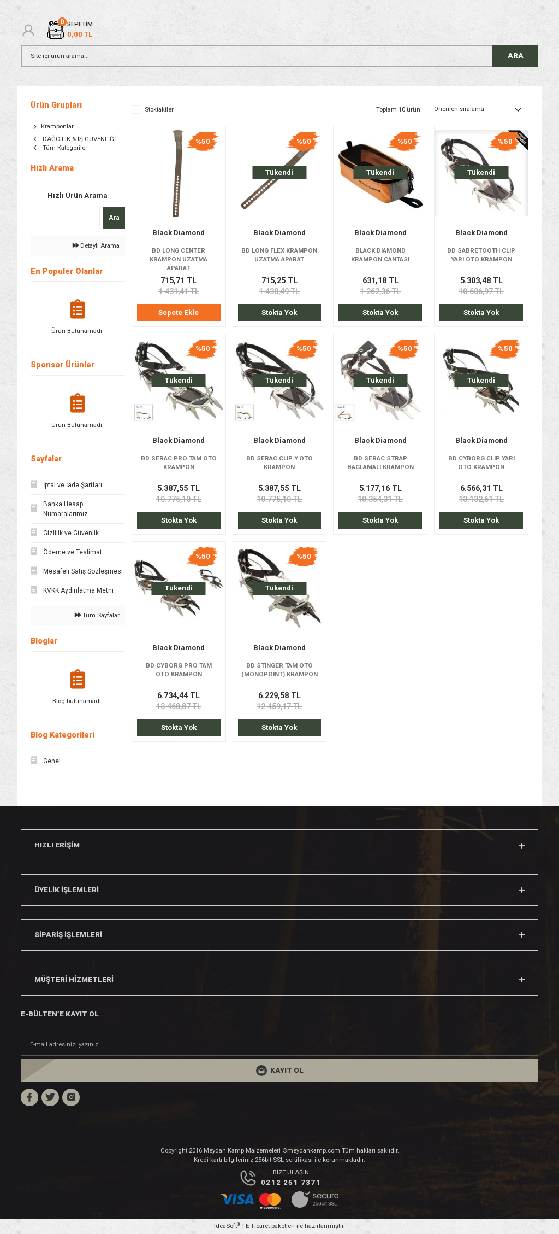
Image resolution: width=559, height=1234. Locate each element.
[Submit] (279, 1070)
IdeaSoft (227, 1225)
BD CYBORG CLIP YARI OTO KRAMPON (481, 462)
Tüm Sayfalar (97, 615)
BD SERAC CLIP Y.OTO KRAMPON (279, 462)
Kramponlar (57, 126)
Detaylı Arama (96, 245)
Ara (114, 217)
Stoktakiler (159, 109)
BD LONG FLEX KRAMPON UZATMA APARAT (279, 255)
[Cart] (69, 30)
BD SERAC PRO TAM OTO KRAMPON (179, 462)
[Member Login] (28, 30)
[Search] (279, 56)
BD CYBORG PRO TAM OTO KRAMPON (179, 670)
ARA (516, 55)
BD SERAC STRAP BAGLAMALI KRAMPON (380, 462)
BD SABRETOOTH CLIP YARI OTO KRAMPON (481, 255)
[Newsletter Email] (279, 1044)
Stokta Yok (279, 312)
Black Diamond (178, 233)
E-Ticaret (258, 1226)
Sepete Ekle (178, 312)
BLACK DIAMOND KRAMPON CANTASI (380, 255)
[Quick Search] (65, 217)
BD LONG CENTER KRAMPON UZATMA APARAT (178, 259)
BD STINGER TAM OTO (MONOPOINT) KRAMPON (279, 670)
